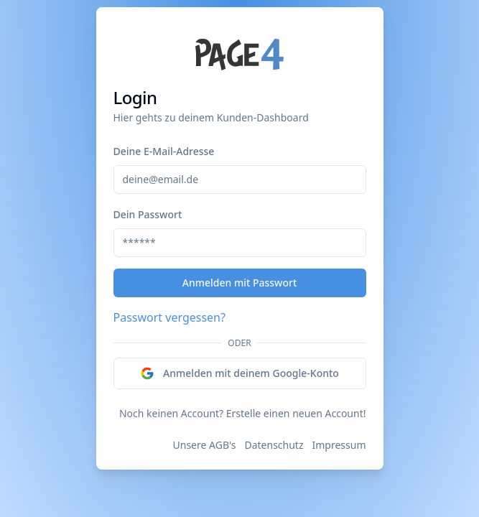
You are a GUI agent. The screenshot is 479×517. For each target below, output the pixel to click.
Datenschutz (273, 445)
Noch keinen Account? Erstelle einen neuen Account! (242, 413)
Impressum (339, 445)
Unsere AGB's (204, 445)
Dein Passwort (147, 214)
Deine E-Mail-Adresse (164, 151)
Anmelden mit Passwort (239, 282)
